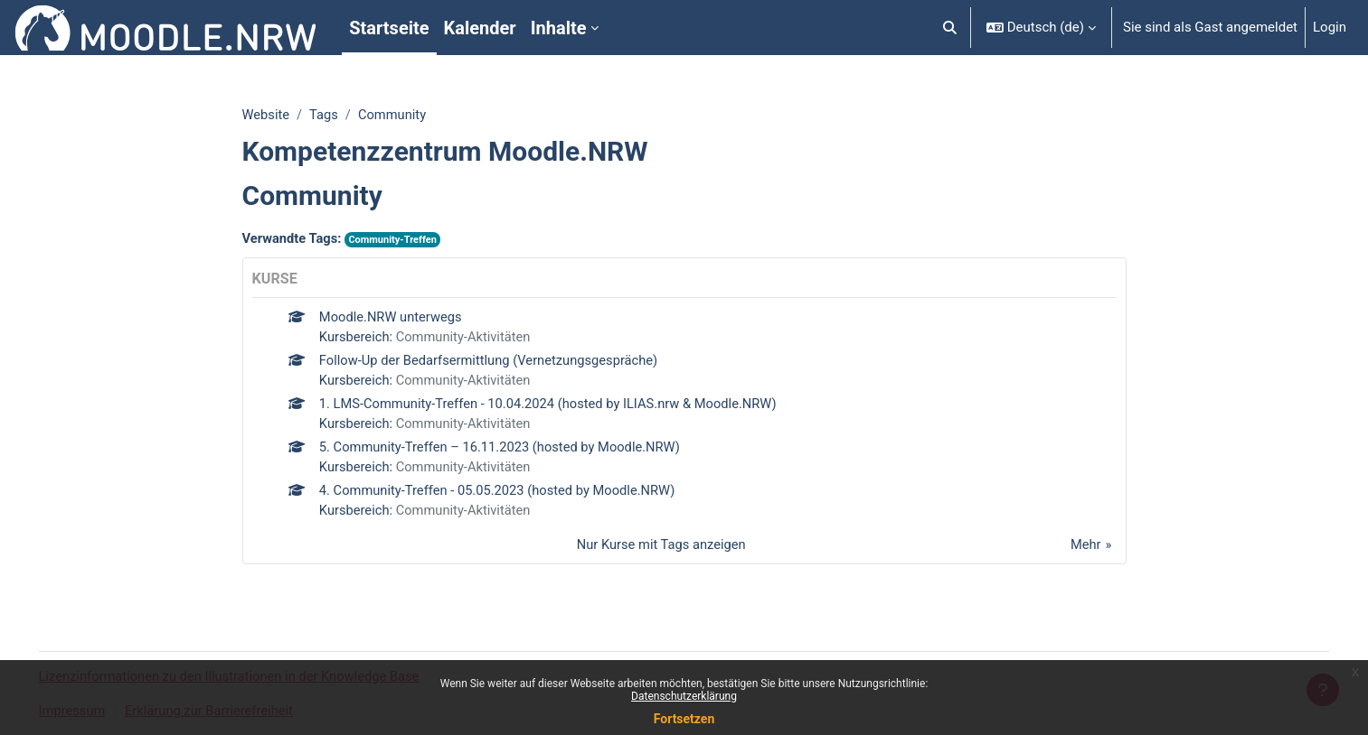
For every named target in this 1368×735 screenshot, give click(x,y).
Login (1329, 27)
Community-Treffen (396, 241)
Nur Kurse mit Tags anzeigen (660, 550)
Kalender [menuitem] (480, 28)
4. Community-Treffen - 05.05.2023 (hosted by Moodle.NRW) (501, 495)
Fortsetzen (684, 719)
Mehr (1085, 550)
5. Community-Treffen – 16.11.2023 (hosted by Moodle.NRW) (503, 450)
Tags (324, 115)
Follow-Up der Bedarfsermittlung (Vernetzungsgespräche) (492, 362)
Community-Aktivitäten (466, 338)
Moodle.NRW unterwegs (392, 318)
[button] (950, 27)
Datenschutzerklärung (684, 696)
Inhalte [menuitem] (559, 28)
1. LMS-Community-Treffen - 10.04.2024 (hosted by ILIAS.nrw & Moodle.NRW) (553, 406)
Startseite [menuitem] (389, 28)
